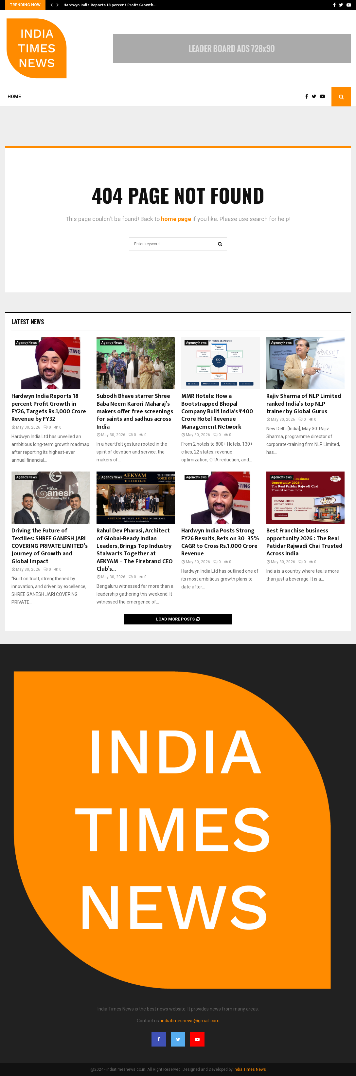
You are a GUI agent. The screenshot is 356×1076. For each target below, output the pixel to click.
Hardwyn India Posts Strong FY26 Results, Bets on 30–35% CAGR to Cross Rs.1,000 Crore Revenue (220, 542)
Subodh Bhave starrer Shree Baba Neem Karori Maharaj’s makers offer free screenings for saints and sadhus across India (135, 411)
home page (176, 218)
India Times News (250, 1069)
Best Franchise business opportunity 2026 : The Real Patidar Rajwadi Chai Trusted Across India (304, 542)
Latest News (27, 321)
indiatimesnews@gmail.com (190, 1020)
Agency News (26, 342)
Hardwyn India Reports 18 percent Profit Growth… (109, 5)
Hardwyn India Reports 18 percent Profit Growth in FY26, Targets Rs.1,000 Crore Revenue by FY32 (48, 407)
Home (14, 96)
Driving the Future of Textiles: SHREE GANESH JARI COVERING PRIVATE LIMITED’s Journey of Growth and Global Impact (49, 546)
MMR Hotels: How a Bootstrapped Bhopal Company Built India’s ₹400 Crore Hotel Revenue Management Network (217, 411)
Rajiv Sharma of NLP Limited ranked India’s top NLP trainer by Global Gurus (303, 404)
